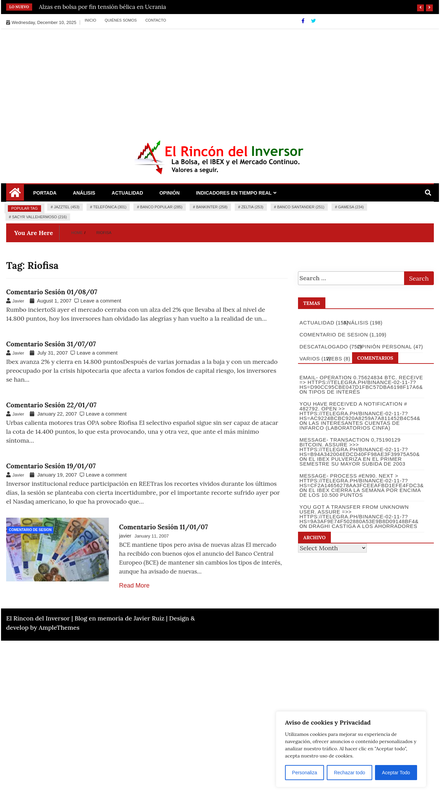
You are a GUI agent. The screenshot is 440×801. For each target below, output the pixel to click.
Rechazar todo (349, 772)
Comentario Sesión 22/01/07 (51, 405)
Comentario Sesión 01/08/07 (51, 292)
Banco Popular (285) (161, 207)
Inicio (90, 20)
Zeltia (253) (252, 207)
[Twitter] (313, 21)
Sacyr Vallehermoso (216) (39, 217)
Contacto (155, 20)
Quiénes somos (121, 20)
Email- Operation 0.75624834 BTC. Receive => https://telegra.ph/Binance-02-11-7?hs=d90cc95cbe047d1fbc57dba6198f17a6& (361, 382)
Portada (44, 193)
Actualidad (127, 193)
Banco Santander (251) (300, 207)
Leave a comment (100, 301)
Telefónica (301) (109, 207)
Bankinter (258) (212, 207)
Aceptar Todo (396, 772)
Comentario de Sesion (30, 530)
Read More (134, 585)
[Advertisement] (220, 80)
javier (125, 536)
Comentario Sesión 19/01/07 (51, 466)
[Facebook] (303, 21)
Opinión (169, 193)
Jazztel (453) (66, 207)
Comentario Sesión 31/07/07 (51, 344)
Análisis (84, 193)
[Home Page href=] (15, 195)
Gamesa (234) (351, 207)
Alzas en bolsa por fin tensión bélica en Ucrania (102, 7)
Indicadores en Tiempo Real (234, 193)
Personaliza (304, 772)
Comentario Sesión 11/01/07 (163, 527)
